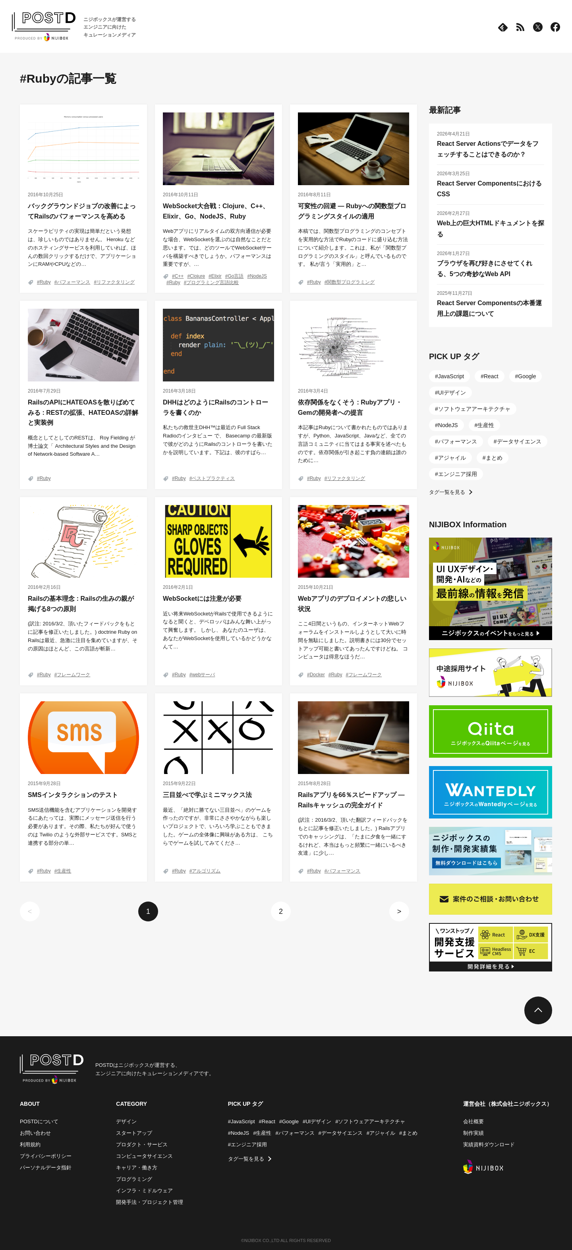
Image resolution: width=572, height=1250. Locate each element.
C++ (179, 276)
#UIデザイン (317, 1121)
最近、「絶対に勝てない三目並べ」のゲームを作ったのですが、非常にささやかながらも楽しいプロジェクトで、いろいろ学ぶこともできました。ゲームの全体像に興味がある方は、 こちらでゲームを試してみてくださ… (218, 826)
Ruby (45, 282)
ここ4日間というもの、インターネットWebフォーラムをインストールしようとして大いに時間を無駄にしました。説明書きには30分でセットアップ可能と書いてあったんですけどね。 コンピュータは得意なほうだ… (353, 640)
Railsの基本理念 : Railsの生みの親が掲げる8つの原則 (81, 603)
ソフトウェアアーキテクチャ (474, 409)
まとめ (494, 458)
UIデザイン (452, 392)
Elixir (216, 276)
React (491, 376)
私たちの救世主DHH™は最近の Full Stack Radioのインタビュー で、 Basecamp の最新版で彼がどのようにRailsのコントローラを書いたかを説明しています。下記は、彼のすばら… (217, 439)
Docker (317, 674)
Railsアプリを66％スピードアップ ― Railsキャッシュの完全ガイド (351, 800)
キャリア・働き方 (136, 1168)
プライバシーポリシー (46, 1156)
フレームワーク (73, 674)
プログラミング (134, 1179)
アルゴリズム (206, 871)
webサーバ (203, 674)
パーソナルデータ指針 (46, 1168)
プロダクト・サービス (142, 1144)
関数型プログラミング (351, 282)
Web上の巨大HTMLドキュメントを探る (490, 228)
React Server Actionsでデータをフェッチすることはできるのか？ (488, 149)
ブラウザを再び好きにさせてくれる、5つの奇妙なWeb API (484, 268)
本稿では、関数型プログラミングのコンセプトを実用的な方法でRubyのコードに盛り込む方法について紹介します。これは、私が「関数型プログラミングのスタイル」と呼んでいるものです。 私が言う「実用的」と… (353, 247)
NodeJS (258, 276)
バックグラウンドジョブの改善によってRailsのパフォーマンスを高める (82, 211)
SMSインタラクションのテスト (73, 794)
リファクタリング (116, 282)
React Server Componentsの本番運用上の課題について (489, 308)
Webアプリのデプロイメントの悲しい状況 (352, 603)
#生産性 (262, 1133)
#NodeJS (238, 1133)
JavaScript (451, 376)
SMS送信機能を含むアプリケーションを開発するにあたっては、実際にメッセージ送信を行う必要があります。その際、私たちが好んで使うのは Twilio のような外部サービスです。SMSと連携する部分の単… (82, 826)
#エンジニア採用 (247, 1144)
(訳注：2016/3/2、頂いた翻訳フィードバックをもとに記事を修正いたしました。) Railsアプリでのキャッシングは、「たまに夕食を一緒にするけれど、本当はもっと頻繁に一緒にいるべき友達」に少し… (353, 836)
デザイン (126, 1121)
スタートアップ (134, 1133)
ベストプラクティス (213, 478)
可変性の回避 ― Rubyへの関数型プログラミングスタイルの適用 (352, 211)
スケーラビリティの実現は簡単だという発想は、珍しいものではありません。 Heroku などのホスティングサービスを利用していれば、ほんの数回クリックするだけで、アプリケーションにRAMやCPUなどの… (82, 247)
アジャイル (452, 458)
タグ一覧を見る (447, 492)
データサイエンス (519, 441)
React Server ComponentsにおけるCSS (489, 188)
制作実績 (473, 1133)
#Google (289, 1121)
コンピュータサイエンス (144, 1156)
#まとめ (408, 1133)
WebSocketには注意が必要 (202, 598)
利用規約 (30, 1144)
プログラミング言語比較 (212, 282)
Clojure (197, 276)
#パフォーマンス (294, 1133)
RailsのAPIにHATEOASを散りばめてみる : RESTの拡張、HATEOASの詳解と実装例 (83, 412)
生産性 (64, 871)
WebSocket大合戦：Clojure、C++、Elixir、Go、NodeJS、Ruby (216, 211)
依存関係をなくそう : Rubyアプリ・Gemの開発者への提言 (350, 407)
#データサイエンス (341, 1133)
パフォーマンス (73, 282)
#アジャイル (381, 1133)
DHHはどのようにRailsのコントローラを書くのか (215, 407)
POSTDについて (39, 1121)
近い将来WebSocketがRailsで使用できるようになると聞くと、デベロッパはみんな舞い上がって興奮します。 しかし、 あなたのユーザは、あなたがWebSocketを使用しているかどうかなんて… (218, 630)
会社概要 (473, 1121)
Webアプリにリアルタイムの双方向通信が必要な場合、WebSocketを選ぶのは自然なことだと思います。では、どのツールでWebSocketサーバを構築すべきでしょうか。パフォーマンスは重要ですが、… (217, 247)
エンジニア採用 (457, 474)
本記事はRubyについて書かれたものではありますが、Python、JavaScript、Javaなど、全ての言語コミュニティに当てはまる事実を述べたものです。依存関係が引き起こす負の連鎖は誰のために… (353, 443)
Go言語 (235, 276)
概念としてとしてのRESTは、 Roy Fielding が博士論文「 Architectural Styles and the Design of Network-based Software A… (81, 446)
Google (527, 376)
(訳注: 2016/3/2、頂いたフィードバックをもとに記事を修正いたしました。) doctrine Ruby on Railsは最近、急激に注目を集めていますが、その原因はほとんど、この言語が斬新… (82, 636)
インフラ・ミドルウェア (144, 1191)
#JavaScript (241, 1121)
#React (267, 1121)
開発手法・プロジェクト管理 (149, 1202)
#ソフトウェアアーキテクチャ (370, 1121)
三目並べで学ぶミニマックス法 (207, 794)
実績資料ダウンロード (489, 1144)
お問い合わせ (35, 1133)
